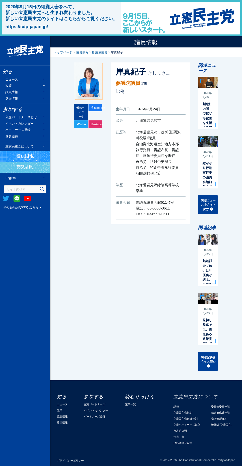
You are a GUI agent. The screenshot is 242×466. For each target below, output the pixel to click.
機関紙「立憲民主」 (222, 425)
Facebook (97, 107)
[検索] (25, 189)
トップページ (63, 52)
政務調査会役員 (182, 443)
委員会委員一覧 (220, 406)
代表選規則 (180, 431)
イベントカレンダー (19, 123)
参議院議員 (99, 52)
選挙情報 (11, 98)
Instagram (97, 124)
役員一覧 (178, 437)
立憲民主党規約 (182, 412)
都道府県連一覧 (220, 412)
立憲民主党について (19, 146)
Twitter (6, 198)
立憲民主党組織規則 (185, 419)
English (10, 178)
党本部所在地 (219, 419)
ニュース (11, 79)
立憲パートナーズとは (21, 117)
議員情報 (11, 92)
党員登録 (11, 136)
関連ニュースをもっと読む (208, 204)
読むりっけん (25, 156)
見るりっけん (25, 167)
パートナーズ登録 (17, 130)
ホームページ (81, 111)
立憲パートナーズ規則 (186, 425)
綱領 (176, 406)
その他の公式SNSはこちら (21, 207)
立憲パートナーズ (94, 404)
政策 (8, 85)
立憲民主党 (25, 50)
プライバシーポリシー (70, 460)
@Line (16, 198)
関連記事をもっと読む (208, 359)
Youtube (27, 198)
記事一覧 (130, 404)
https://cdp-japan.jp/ (26, 26)
